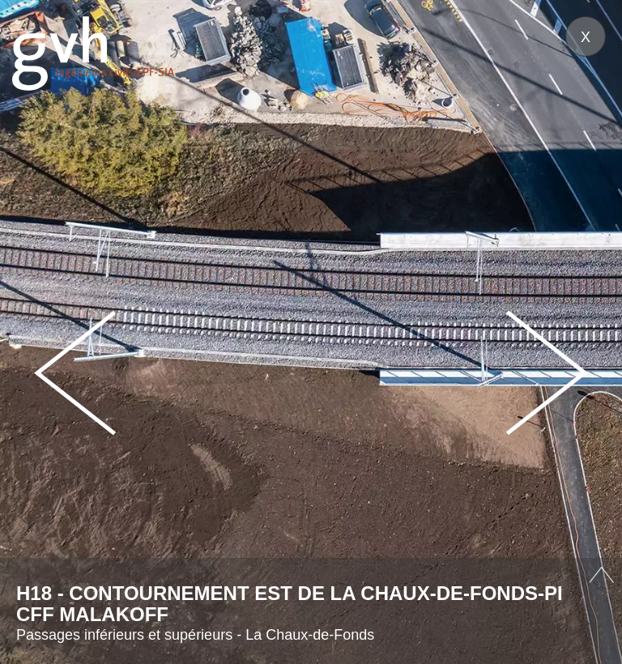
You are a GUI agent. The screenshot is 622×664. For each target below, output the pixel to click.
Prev (75, 373)
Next (546, 373)
